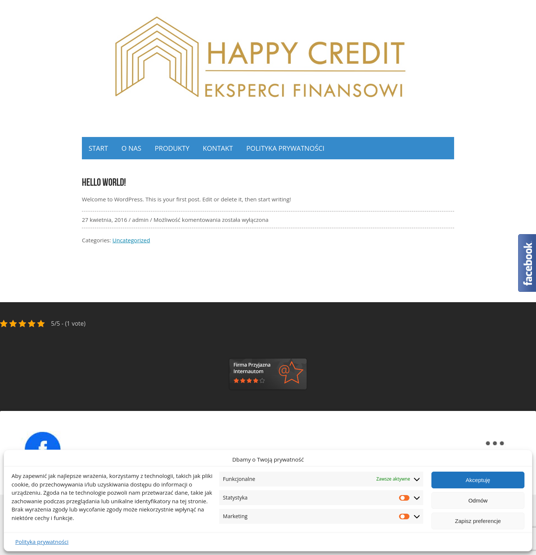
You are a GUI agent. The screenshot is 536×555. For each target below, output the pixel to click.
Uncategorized (131, 240)
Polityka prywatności (41, 541)
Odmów (478, 500)
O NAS (131, 148)
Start (98, 148)
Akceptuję (478, 480)
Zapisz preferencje (478, 521)
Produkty (172, 148)
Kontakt (218, 148)
